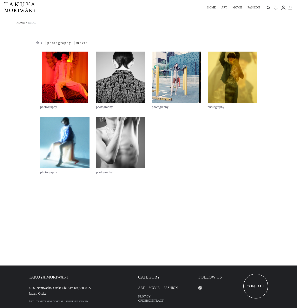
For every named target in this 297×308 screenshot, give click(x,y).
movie (82, 43)
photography (60, 43)
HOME (20, 22)
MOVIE (154, 287)
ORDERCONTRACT (151, 300)
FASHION (171, 287)
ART (141, 287)
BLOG (32, 22)
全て (40, 43)
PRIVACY (144, 296)
